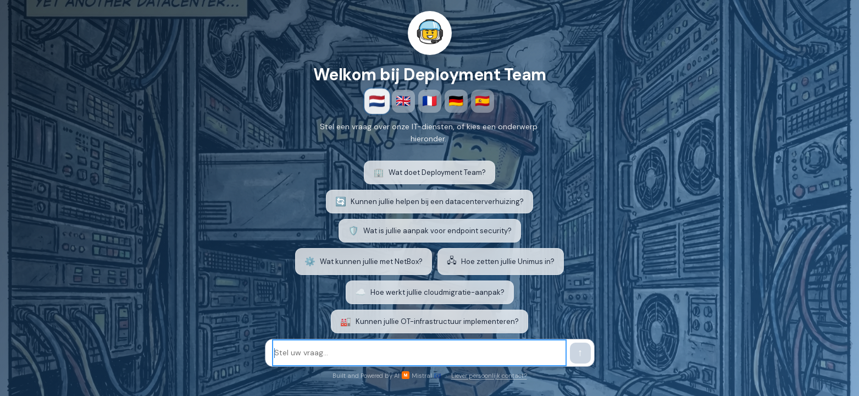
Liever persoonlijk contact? (489, 376)
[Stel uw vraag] (419, 353)
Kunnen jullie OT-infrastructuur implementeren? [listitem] (429, 321)
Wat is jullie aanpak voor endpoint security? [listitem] (430, 231)
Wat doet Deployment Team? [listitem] (429, 172)
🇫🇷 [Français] (429, 101)
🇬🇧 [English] (403, 101)
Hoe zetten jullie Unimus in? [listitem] (501, 261)
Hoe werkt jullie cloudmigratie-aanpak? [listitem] (430, 292)
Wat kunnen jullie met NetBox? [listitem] (363, 261)
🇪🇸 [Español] (482, 101)
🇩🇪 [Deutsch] (455, 101)
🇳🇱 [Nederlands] (377, 101)
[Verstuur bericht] (580, 353)
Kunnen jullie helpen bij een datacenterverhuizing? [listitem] (429, 201)
